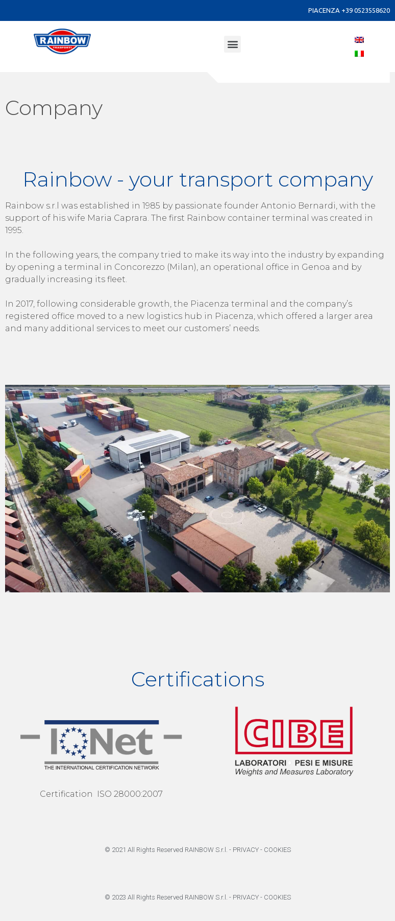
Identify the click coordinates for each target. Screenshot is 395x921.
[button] (232, 44)
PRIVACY (246, 850)
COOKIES (277, 850)
